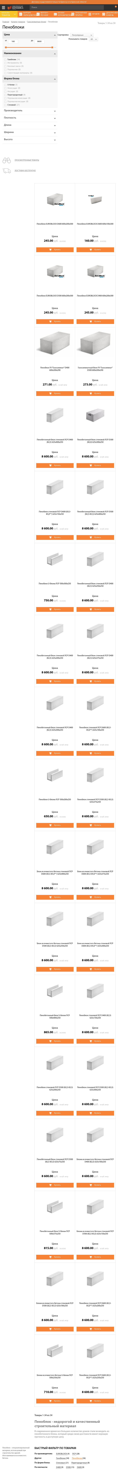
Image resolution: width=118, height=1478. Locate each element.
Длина (7, 132)
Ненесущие (13, 93)
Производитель (13, 117)
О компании (8, 1348)
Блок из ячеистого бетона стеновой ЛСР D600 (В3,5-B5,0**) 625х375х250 (95, 729)
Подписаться (40, 1443)
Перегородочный (16, 100)
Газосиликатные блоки (50, 1351)
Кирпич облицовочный (50, 1344)
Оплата (6, 1358)
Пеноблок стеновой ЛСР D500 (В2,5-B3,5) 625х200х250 (55, 945)
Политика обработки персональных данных (53, 1410)
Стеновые (60, 1320)
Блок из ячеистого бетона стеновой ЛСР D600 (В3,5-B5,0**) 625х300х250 (95, 801)
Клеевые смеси (15, 69)
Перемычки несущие (17, 108)
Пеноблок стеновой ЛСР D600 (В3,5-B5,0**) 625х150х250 (55, 369)
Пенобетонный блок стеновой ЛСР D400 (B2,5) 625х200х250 (55, 513)
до (19, 41)
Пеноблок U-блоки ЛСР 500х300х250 (55, 440)
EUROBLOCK (61, 1311)
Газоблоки (13, 62)
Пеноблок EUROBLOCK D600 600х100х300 (95, 81)
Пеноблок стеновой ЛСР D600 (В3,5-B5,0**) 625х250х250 (95, 1233)
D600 (79, 1324)
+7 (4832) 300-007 (109, 7)
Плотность (10, 124)
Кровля (81, 1344)
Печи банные (46, 1355)
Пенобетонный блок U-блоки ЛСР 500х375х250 (55, 1089)
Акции (5, 1344)
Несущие (12, 96)
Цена (7, 34)
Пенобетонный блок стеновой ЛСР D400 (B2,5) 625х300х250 (55, 585)
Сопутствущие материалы (18, 77)
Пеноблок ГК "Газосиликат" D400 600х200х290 (54, 226)
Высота (8, 146)
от (6, 41)
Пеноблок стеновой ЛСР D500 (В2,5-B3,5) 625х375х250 (95, 657)
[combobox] (58, 35)
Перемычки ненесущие (17, 104)
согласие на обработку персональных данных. (71, 1436)
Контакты (7, 1373)
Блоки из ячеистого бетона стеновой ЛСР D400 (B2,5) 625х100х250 (95, 1017)
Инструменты (14, 66)
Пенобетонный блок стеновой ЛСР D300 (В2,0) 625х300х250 (95, 297)
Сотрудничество (10, 1366)
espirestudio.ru (64, 1464)
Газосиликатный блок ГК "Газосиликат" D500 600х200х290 (95, 226)
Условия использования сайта (53, 1407)
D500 (68, 1324)
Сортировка (40, 35)
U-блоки (12, 90)
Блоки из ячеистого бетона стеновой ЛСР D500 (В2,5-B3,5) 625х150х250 (95, 1089)
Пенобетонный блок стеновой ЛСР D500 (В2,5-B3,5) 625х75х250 (55, 1017)
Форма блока (11, 83)
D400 (58, 1324)
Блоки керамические (49, 1362)
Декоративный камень (88, 1355)
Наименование (12, 56)
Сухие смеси (45, 1358)
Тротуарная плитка (48, 1348)
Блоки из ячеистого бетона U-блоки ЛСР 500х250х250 (55, 1233)
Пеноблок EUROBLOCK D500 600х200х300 (55, 153)
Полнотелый (83, 1358)
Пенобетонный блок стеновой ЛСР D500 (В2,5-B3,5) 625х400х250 (95, 369)
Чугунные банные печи (88, 1348)
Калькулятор (8, 1351)
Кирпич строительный (88, 1351)
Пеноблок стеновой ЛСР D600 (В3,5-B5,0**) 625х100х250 (95, 585)
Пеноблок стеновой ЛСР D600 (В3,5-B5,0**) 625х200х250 (95, 1161)
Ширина (9, 139)
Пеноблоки (77, 1315)
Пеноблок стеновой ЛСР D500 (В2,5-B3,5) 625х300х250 (95, 945)
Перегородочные (79, 1320)
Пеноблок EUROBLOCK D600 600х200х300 (55, 81)
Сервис (6, 1355)
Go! (100, 7)
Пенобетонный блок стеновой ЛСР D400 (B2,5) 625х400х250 (55, 297)
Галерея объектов (11, 1369)
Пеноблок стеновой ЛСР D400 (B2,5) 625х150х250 (95, 873)
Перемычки (14, 72)
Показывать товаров (95, 35)
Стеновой (13, 112)
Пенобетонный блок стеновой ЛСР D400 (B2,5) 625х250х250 (95, 441)
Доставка (7, 1362)
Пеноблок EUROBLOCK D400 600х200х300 (95, 153)
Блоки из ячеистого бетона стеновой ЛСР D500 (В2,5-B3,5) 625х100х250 (54, 1161)
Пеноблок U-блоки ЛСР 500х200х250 (55, 656)
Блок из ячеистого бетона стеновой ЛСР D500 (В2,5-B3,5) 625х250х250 (55, 801)
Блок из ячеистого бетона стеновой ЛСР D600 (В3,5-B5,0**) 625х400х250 (55, 729)
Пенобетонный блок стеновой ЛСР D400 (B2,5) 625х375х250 (95, 513)
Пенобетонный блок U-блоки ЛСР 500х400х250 (55, 873)
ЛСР (74, 1311)
